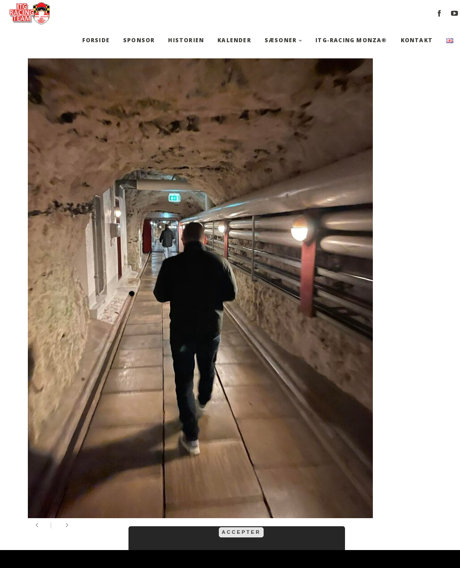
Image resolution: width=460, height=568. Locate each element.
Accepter (241, 532)
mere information (307, 521)
